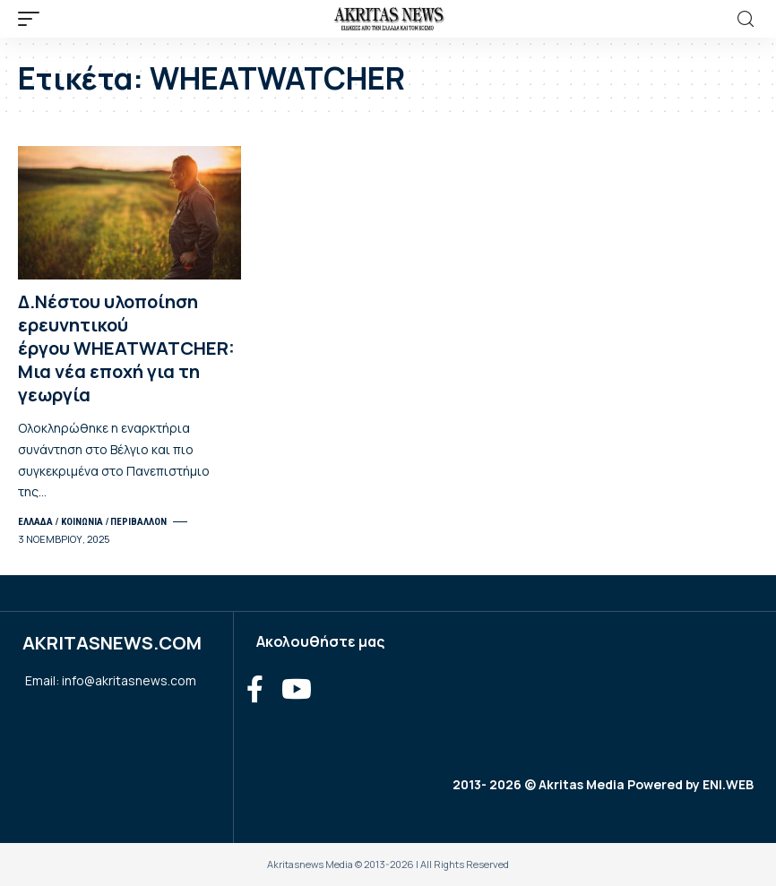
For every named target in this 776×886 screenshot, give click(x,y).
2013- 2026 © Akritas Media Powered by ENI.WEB (603, 784)
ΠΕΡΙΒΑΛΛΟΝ (138, 521)
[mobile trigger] (33, 19)
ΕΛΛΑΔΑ (35, 521)
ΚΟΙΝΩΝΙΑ (82, 521)
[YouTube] (296, 689)
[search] (745, 19)
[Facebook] (255, 689)
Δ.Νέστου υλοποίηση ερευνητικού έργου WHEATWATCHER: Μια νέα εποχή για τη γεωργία (126, 348)
